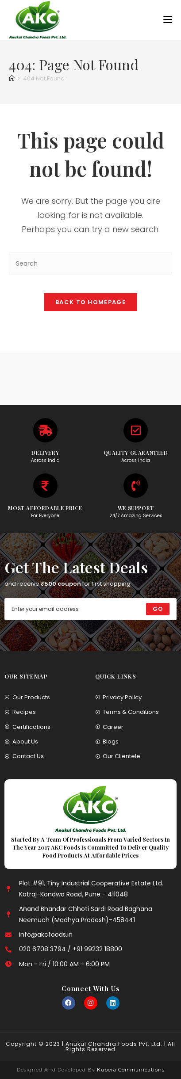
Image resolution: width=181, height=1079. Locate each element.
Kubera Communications (130, 1070)
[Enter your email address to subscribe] (90, 609)
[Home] (12, 78)
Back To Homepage (90, 302)
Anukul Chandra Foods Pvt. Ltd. (113, 1044)
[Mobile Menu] (167, 19)
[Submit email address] (158, 609)
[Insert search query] (90, 263)
